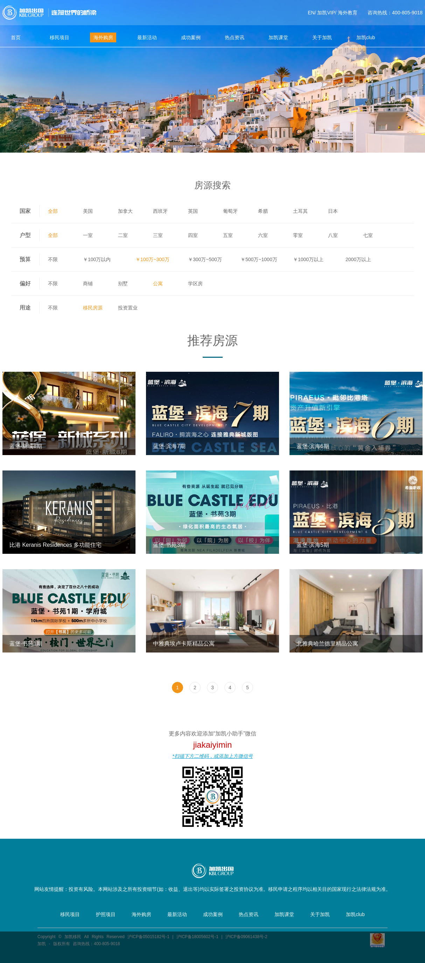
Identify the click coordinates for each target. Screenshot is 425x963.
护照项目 (106, 914)
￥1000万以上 (308, 259)
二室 (123, 235)
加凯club (365, 37)
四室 (193, 235)
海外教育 (347, 12)
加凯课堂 (278, 37)
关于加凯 (322, 37)
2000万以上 (358, 259)
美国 (88, 211)
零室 (298, 235)
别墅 (123, 283)
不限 (53, 259)
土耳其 (300, 211)
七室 (368, 235)
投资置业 (128, 307)
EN (311, 12)
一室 (88, 235)
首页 (16, 37)
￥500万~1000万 (259, 259)
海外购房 (103, 37)
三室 (158, 235)
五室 (228, 235)
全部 (53, 211)
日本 (333, 211)
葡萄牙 (230, 211)
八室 (333, 235)
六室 (263, 235)
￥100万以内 (97, 259)
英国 (193, 211)
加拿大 (125, 211)
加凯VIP (326, 12)
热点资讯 (234, 37)
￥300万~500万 (205, 259)
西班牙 (160, 211)
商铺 (88, 283)
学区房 (195, 283)
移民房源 (93, 307)
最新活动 (147, 37)
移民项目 (59, 37)
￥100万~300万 (152, 259)
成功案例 (191, 37)
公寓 (158, 283)
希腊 (263, 211)
